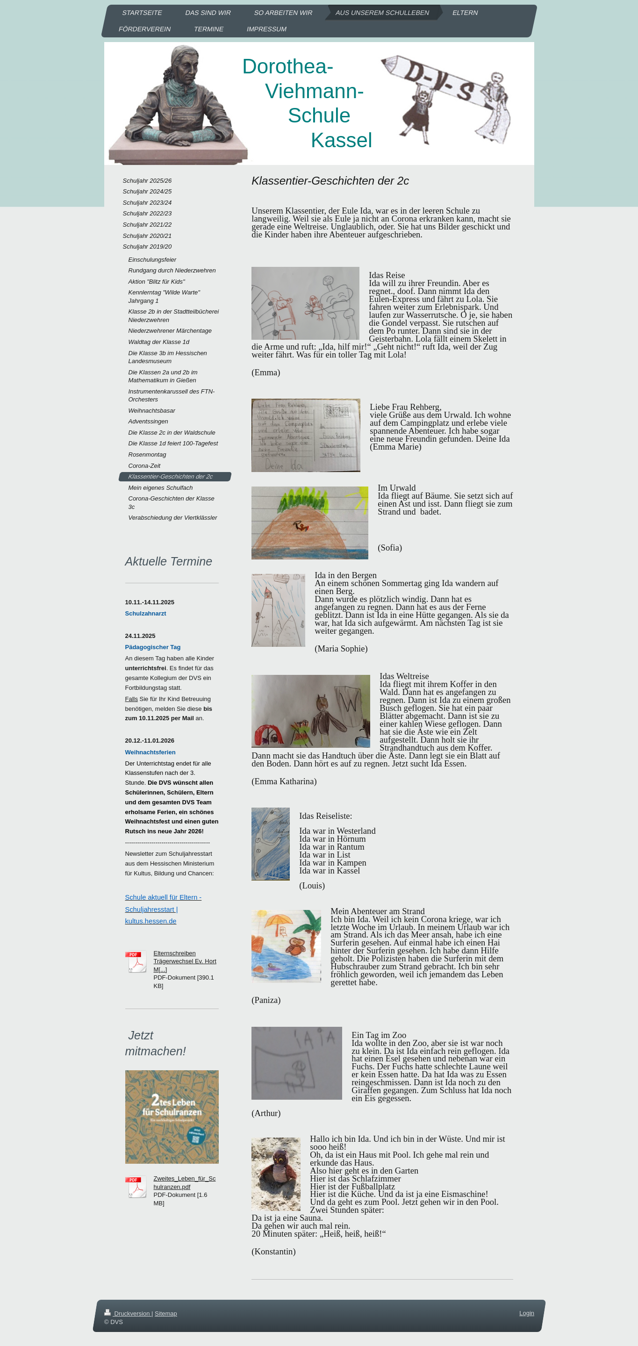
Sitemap (166, 1313)
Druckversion (127, 1313)
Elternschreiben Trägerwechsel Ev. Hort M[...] (185, 961)
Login (526, 1313)
